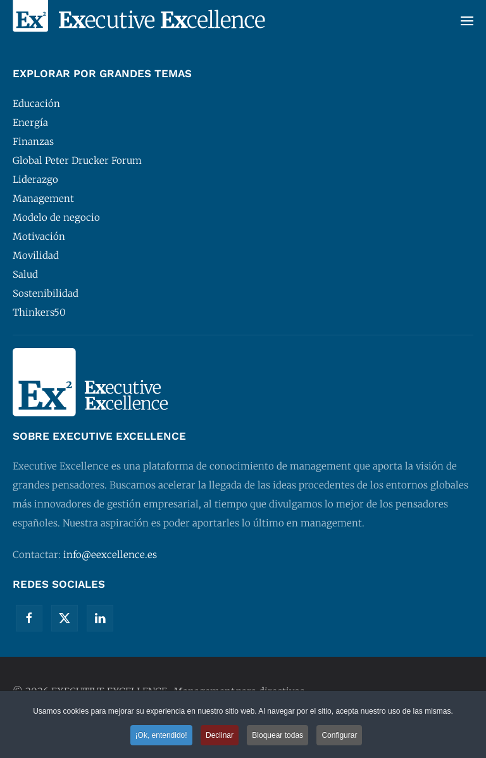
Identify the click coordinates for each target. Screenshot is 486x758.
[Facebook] (29, 618)
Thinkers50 (39, 312)
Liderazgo (35, 179)
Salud (25, 274)
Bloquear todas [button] (277, 735)
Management (43, 198)
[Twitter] (64, 618)
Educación (36, 103)
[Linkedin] (100, 618)
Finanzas (33, 141)
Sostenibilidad (45, 293)
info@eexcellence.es (110, 555)
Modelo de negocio (56, 217)
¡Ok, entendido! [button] (161, 735)
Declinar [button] (220, 735)
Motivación (39, 236)
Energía (30, 122)
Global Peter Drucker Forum (77, 160)
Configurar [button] (339, 735)
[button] (467, 20)
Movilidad (36, 255)
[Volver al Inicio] (139, 20)
